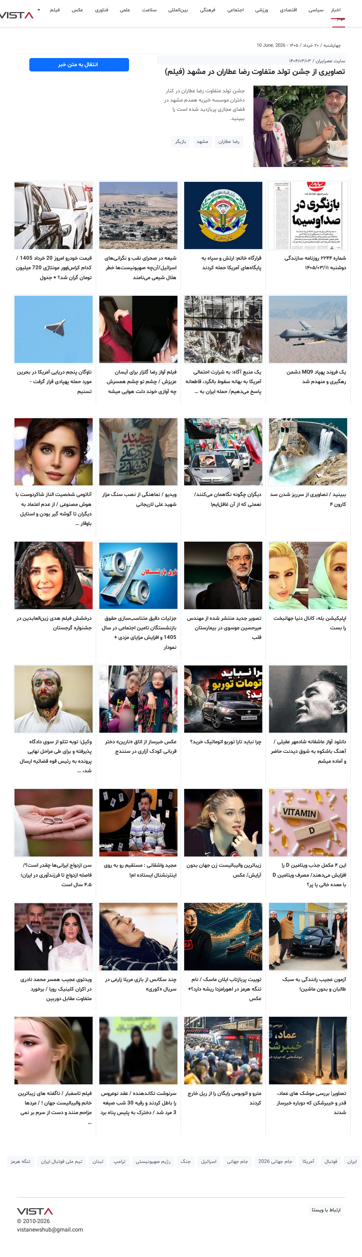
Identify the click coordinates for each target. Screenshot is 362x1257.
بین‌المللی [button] (178, 10)
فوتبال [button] (331, 1161)
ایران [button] (352, 1161)
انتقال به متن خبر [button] (79, 65)
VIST (35, 1210)
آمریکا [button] (308, 1161)
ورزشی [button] (261, 10)
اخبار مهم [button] (338, 14)
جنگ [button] (186, 1161)
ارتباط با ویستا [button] (326, 1210)
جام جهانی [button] (237, 1161)
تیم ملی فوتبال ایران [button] (61, 1161)
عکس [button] (77, 10)
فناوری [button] (101, 10)
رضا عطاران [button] (228, 141)
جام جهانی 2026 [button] (275, 1161)
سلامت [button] (149, 10)
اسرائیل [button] (208, 1161)
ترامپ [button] (119, 1161)
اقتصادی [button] (288, 10)
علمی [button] (125, 10)
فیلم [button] (55, 10)
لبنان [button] (98, 1161)
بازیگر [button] (180, 141)
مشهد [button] (202, 141)
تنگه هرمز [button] (20, 1161)
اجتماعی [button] (235, 10)
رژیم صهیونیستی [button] (153, 1161)
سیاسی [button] (316, 10)
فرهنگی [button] (207, 10)
